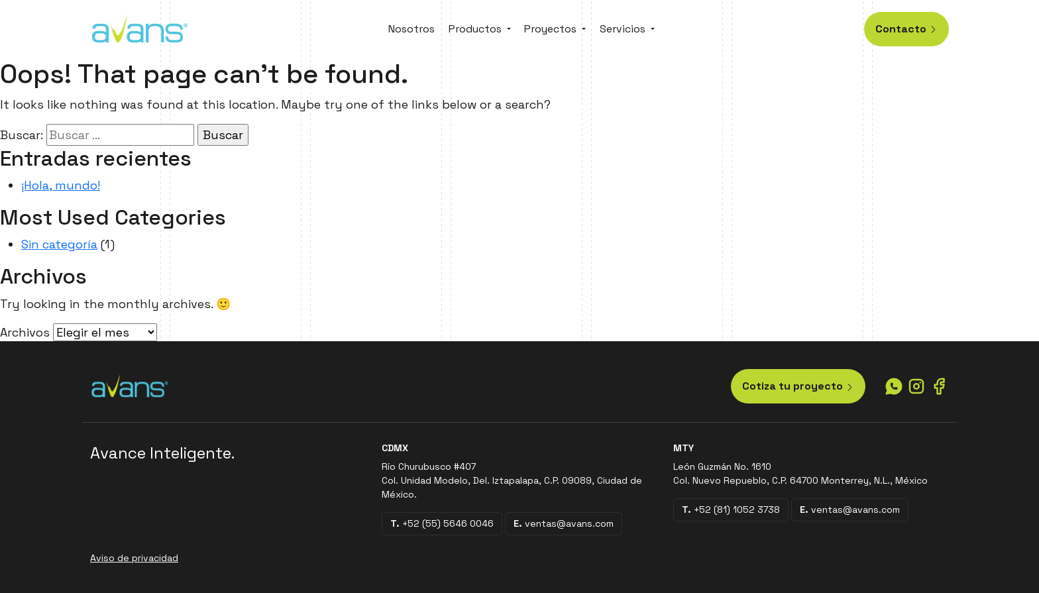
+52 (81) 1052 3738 (731, 509)
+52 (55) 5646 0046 (442, 523)
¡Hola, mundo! (60, 185)
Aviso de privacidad (134, 558)
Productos (475, 29)
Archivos (25, 332)
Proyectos (550, 29)
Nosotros (411, 29)
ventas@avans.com (564, 523)
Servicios (622, 29)
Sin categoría (59, 244)
